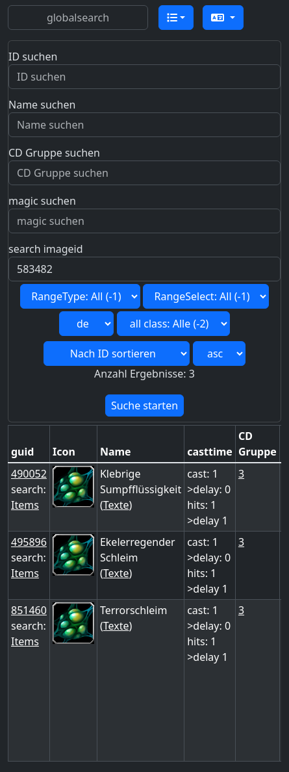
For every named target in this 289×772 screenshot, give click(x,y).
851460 (29, 610)
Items (25, 505)
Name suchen (41, 104)
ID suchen (32, 56)
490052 (29, 474)
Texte (116, 505)
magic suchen (42, 201)
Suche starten (144, 405)
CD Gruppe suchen (54, 153)
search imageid (45, 249)
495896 (29, 542)
